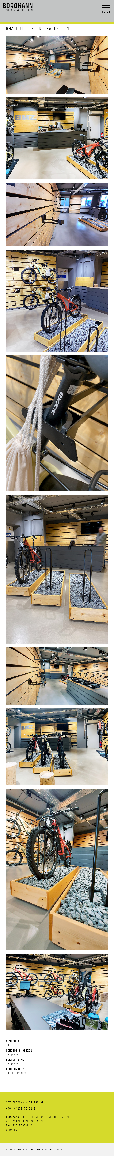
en (108, 12)
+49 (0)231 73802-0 (20, 1108)
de (103, 11)
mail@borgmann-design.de (24, 1102)
